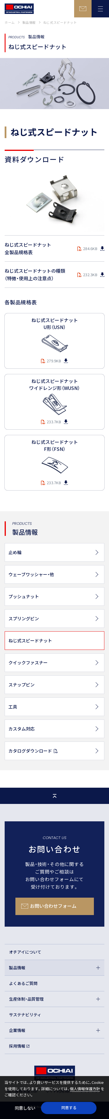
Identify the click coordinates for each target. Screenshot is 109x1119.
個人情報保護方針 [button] (85, 1088)
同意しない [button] (25, 1108)
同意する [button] (68, 1107)
